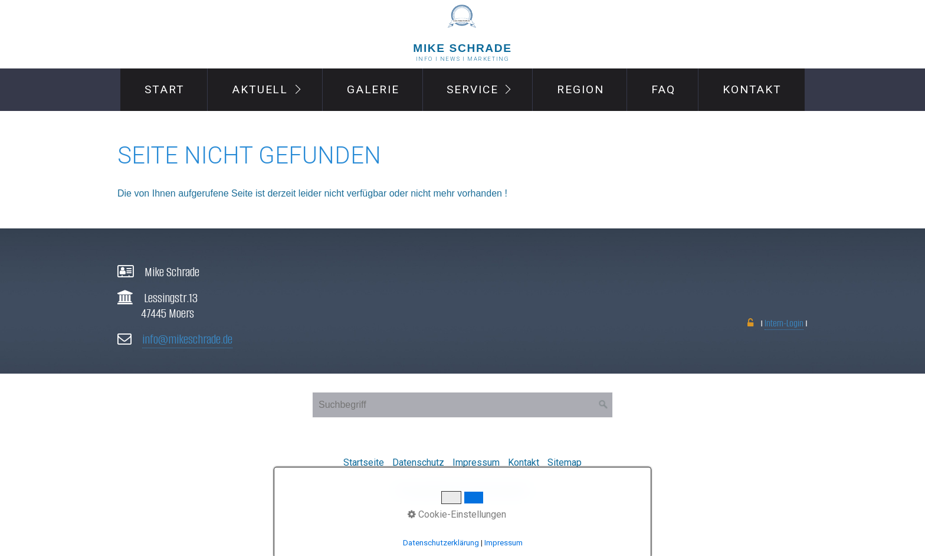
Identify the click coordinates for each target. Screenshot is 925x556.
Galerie (373, 89)
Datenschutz (418, 462)
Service (472, 89)
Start (165, 89)
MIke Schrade (462, 48)
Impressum (476, 462)
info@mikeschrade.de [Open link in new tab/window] (187, 339)
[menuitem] (163, 89)
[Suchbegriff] (462, 405)
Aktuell (260, 89)
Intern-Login (784, 323)
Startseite (363, 462)
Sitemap (564, 462)
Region (580, 89)
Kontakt (752, 89)
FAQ (663, 89)
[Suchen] (603, 405)
